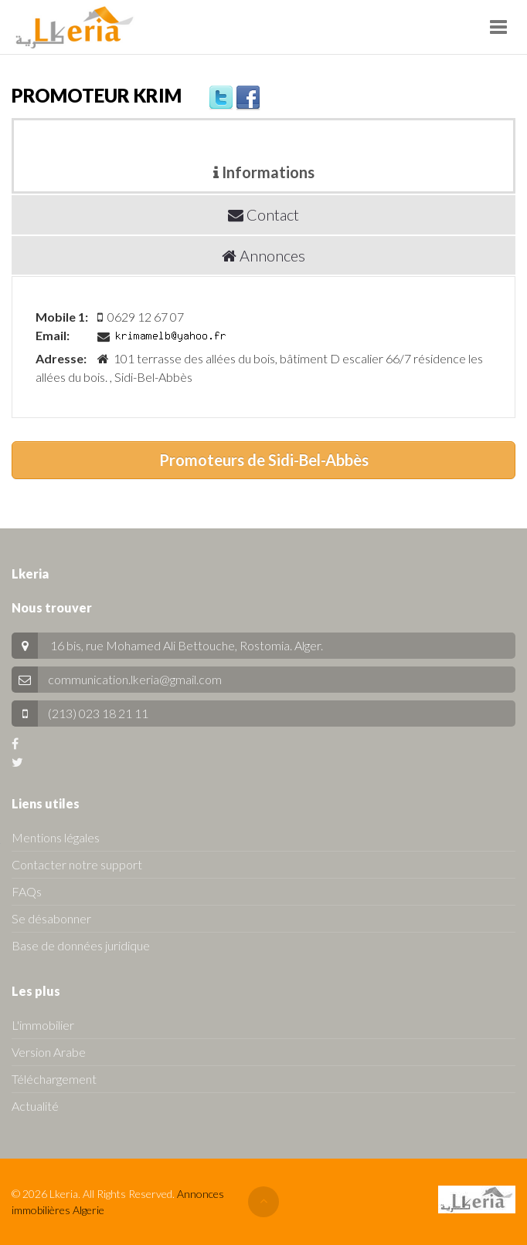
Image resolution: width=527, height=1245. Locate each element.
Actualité (35, 1105)
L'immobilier (43, 1024)
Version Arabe (49, 1051)
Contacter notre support (77, 864)
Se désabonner (51, 918)
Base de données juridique (81, 945)
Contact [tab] (263, 214)
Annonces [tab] (263, 255)
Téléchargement (54, 1078)
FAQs (27, 891)
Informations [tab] (263, 172)
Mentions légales (56, 837)
